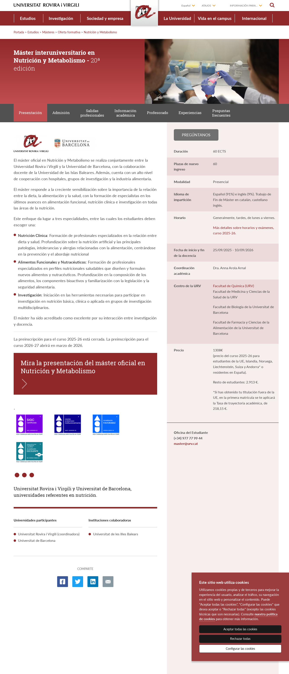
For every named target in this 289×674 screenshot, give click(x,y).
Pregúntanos (196, 136)
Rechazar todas (240, 638)
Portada (19, 32)
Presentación (30, 113)
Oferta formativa (69, 32)
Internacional (254, 18)
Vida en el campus (214, 18)
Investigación (61, 18)
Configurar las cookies (240, 648)
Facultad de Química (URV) (233, 287)
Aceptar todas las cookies (240, 629)
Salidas (93, 113)
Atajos (206, 5)
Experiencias (193, 113)
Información (127, 113)
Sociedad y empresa (105, 18)
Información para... (244, 5)
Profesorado (160, 113)
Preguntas (225, 113)
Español (186, 5)
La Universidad (177, 18)
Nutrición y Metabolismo (100, 32)
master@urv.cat (186, 445)
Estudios (28, 18)
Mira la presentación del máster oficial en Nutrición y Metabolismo (83, 368)
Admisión (62, 113)
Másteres (48, 32)
